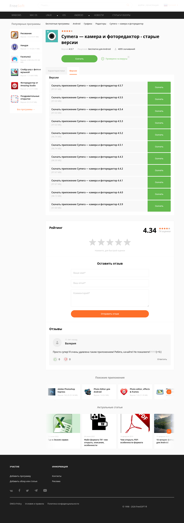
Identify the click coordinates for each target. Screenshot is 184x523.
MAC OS (33, 15)
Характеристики (56, 70)
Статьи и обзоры (121, 15)
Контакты (57, 476)
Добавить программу (20, 476)
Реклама (56, 481)
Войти (141, 5)
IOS (64, 15)
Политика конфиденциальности (63, 503)
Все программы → (26, 109)
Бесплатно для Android (99, 49)
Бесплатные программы (57, 23)
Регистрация (152, 5)
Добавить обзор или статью (23, 481)
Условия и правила (34, 503)
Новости (99, 15)
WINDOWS (16, 15)
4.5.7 (67, 49)
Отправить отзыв (110, 313)
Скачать (79, 58)
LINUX (48, 15)
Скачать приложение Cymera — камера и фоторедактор (87, 85)
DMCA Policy (16, 503)
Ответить (162, 359)
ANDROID (78, 15)
